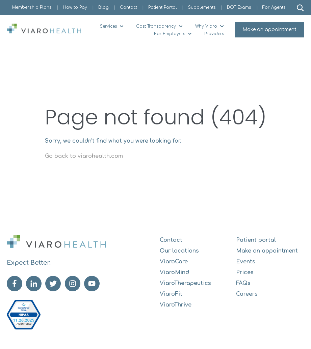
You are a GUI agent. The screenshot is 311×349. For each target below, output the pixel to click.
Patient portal (256, 240)
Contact (128, 7)
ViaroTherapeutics (185, 283)
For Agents (274, 7)
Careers (247, 294)
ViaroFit (171, 294)
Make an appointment (269, 29)
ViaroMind (174, 272)
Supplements (202, 7)
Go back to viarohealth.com (84, 156)
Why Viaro (206, 26)
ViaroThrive (175, 305)
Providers (214, 33)
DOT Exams (239, 7)
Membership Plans (32, 7)
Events (245, 262)
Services (108, 26)
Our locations (179, 251)
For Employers (169, 33)
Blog (103, 7)
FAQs (243, 283)
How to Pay (75, 7)
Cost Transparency (156, 26)
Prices (245, 272)
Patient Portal (162, 7)
